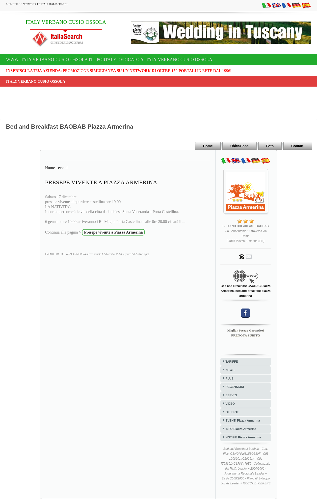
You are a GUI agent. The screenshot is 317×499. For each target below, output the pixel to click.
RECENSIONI (235, 387)
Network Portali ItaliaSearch (46, 3)
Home (208, 146)
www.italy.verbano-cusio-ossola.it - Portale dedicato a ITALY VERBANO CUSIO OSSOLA (109, 59)
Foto (270, 146)
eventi (63, 168)
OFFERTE (232, 412)
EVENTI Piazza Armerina (243, 420)
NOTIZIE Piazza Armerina (243, 437)
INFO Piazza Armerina (241, 429)
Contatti (297, 146)
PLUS (230, 378)
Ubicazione (239, 146)
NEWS (230, 370)
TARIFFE (232, 361)
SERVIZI (231, 395)
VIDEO (230, 403)
